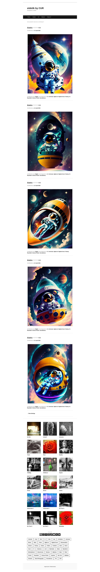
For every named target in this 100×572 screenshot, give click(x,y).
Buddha (61, 454)
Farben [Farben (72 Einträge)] (42, 545)
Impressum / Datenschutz (50, 566)
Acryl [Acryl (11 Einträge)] (36, 539)
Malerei (43, 17)
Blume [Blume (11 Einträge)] (29, 542)
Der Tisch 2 (29, 526)
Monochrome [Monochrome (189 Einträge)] (40, 552)
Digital (36, 96)
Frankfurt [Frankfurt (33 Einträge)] (55, 545)
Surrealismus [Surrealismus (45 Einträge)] (49, 558)
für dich (29, 437)
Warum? (49, 17)
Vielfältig (29, 472)
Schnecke (61, 437)
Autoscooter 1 (46, 508)
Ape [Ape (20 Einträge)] (54, 539)
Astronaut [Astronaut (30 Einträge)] (68, 539)
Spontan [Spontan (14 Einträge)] (53, 555)
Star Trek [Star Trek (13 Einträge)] (60, 555)
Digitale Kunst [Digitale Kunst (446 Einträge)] (55, 542)
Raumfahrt (29, 98)
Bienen (44, 490)
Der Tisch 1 (45, 526)
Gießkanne (45, 472)
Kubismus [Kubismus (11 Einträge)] (39, 549)
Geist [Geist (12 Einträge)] (60, 545)
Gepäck (61, 472)
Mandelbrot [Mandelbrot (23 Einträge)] (65, 549)
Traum (28, 454)
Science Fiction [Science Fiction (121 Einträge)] (45, 555)
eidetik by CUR (35, 8)
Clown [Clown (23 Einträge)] (40, 542)
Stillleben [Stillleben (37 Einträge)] (66, 555)
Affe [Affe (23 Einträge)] (41, 539)
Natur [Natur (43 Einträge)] (60, 552)
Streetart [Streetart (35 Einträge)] (30, 558)
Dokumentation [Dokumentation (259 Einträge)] (64, 542)
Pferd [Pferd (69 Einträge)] (66, 552)
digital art (56, 96)
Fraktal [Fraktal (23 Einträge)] (48, 545)
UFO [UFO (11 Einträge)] (60, 558)
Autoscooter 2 (30, 508)
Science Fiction (35, 98)
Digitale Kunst (61, 96)
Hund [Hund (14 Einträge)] (29, 549)
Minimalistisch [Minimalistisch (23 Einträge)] (31, 552)
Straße (34, 17)
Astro (34, 28)
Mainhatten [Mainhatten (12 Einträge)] (51, 549)
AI (47, 96)
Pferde (28, 490)
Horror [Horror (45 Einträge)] (66, 545)
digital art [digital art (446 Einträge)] (47, 542)
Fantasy (67, 96)
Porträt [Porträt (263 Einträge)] (29, 555)
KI (38, 17)
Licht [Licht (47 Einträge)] (45, 549)
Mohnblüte (61, 526)
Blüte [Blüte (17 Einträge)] (35, 542)
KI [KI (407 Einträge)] (33, 549)
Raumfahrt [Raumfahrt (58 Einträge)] (36, 555)
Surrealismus (43, 98)
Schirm (60, 490)
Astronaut (51, 96)
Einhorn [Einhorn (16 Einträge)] (30, 545)
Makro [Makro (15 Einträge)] (58, 549)
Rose (44, 454)
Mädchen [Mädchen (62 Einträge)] (55, 552)
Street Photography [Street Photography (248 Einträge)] (39, 558)
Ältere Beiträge (31, 413)
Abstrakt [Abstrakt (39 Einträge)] (30, 539)
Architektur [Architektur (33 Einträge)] (60, 539)
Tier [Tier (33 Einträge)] (56, 558)
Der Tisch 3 (61, 508)
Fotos (29, 17)
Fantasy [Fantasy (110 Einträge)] (36, 545)
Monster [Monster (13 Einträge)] (48, 552)
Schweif (45, 437)
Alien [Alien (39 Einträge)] (49, 539)
